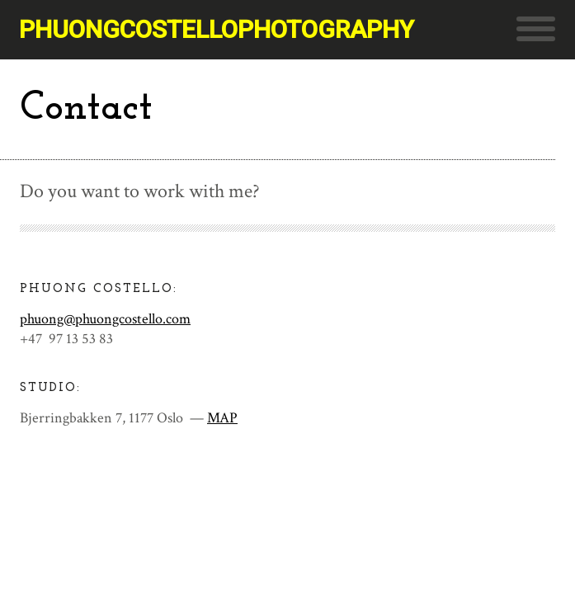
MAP (222, 417)
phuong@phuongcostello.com (105, 318)
